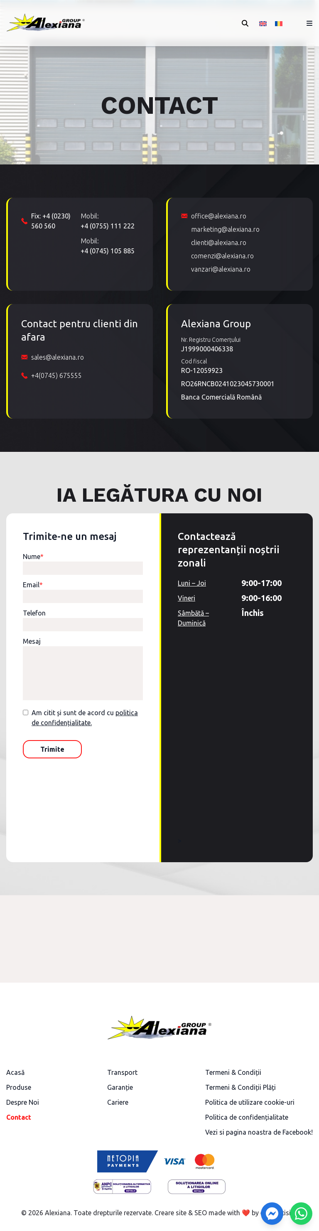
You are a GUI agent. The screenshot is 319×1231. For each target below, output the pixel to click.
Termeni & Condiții (233, 1072)
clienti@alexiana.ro (218, 242)
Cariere (117, 1102)
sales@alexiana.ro (57, 357)
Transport (122, 1072)
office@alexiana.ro (218, 216)
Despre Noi (22, 1102)
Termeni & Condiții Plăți (240, 1087)
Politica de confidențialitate (246, 1117)
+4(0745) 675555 (56, 375)
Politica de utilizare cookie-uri (249, 1102)
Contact (18, 1117)
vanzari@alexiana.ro (220, 269)
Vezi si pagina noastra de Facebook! (259, 1132)
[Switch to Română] (279, 23)
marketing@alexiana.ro (225, 229)
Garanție (120, 1087)
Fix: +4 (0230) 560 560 (51, 221)
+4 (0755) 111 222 (108, 226)
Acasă (15, 1072)
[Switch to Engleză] (263, 23)
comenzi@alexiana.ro (222, 256)
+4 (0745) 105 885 (108, 251)
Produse (18, 1087)
